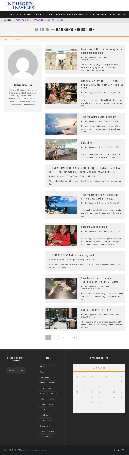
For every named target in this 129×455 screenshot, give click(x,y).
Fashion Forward (63, 14)
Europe (111, 315)
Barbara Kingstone (88, 57)
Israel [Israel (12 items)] (42, 404)
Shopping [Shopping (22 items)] (44, 426)
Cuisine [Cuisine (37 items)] (52, 383)
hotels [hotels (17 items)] (42, 399)
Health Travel (84, 14)
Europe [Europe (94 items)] (43, 393)
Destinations (31, 14)
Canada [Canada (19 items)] (43, 372)
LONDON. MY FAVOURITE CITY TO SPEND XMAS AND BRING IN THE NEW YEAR (102, 84)
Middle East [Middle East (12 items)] (45, 415)
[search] (22, 370)
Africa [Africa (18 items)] (42, 366)
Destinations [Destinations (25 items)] (45, 388)
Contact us (113, 14)
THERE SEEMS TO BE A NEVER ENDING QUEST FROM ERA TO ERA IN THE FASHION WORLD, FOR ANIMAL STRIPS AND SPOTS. (85, 170)
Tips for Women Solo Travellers (98, 117)
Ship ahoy (86, 142)
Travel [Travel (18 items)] (51, 431)
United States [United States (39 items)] (45, 437)
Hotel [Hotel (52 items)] (53, 393)
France (117, 315)
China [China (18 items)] (42, 383)
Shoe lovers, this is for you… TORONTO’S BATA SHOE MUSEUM (99, 280)
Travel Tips (103, 147)
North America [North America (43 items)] (46, 420)
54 (74, 337)
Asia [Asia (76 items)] (51, 366)
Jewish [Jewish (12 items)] (42, 410)
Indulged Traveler (40, 450)
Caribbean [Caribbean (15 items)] (44, 377)
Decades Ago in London (94, 227)
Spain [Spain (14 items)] (42, 431)
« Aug (76, 411)
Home (13, 14)
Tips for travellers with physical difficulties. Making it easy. (99, 196)
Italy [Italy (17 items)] (51, 404)
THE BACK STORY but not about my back (71, 255)
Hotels (46, 14)
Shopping (100, 14)
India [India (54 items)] (52, 399)
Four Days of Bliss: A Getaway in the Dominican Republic (39, 20)
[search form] (12, 370)
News (20, 14)
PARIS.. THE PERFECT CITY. (96, 310)
